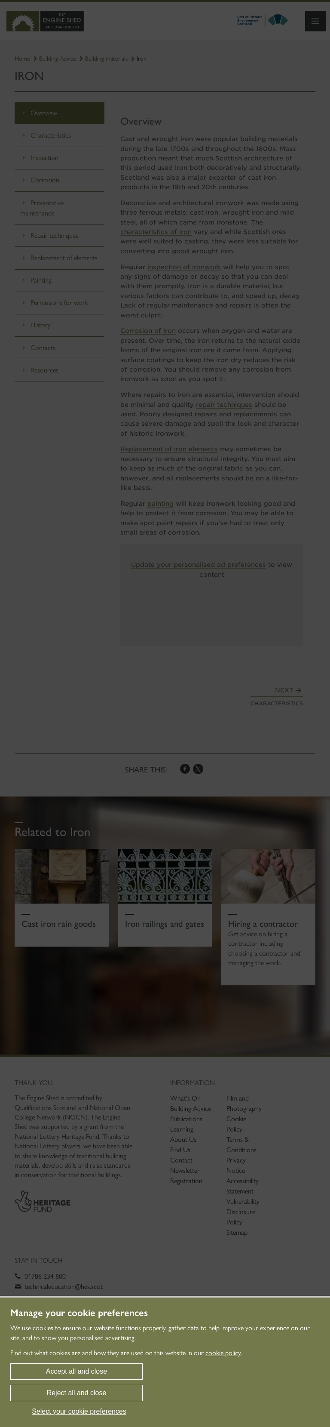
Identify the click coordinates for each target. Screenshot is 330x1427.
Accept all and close (76, 1371)
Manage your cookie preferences (79, 1313)
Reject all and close (77, 1392)
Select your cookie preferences (79, 1411)
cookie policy (223, 1353)
